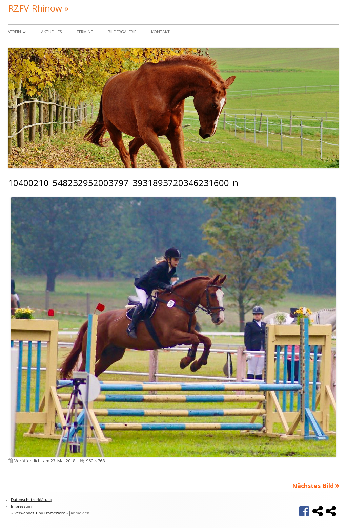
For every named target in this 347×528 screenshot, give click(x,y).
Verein (14, 32)
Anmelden (79, 513)
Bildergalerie (122, 32)
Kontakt (160, 32)
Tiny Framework (50, 513)
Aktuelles (51, 32)
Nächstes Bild (313, 486)
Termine (85, 32)
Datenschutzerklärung (31, 500)
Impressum (21, 506)
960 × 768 (95, 461)
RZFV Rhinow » (38, 8)
